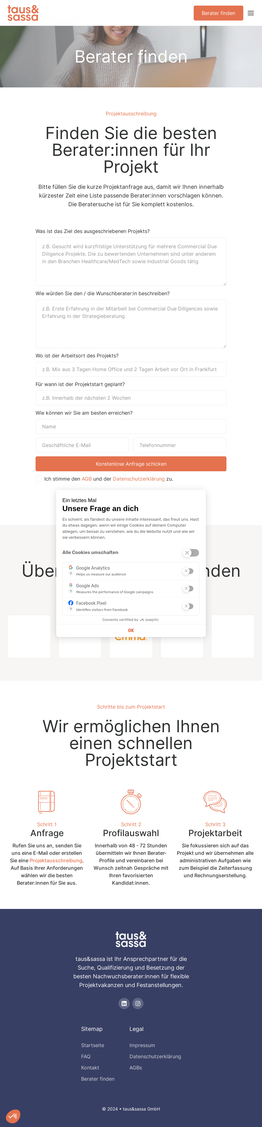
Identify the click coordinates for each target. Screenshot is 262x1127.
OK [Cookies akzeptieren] (131, 630)
